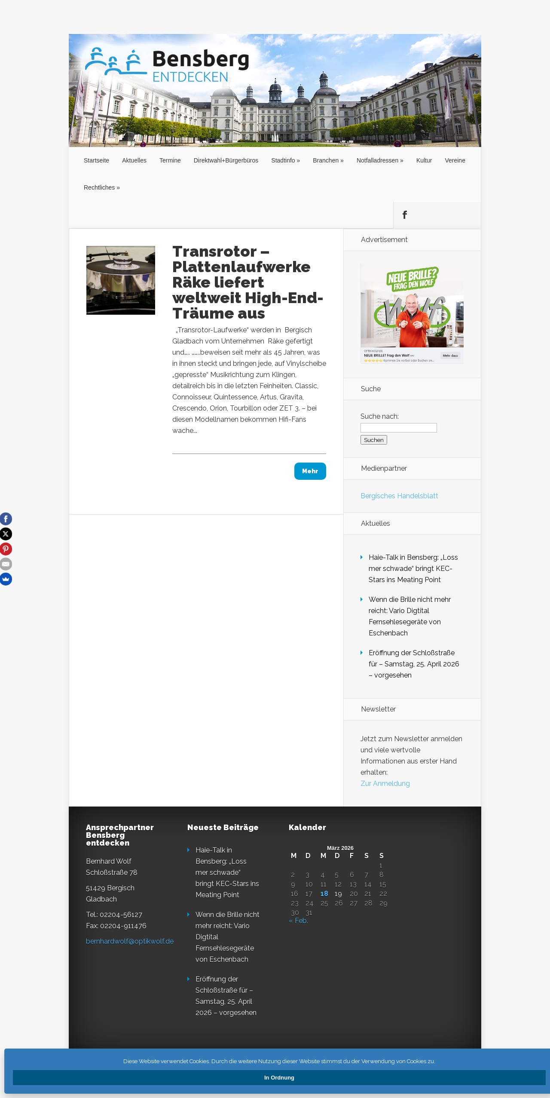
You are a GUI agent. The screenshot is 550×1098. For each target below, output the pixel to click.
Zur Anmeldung (385, 783)
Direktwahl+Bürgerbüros (226, 160)
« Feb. (298, 921)
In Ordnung (279, 1077)
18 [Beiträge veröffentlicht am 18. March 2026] (324, 893)
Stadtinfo (283, 160)
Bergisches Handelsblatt (399, 496)
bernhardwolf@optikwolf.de (130, 941)
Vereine (455, 160)
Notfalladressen (377, 160)
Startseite (96, 160)
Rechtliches (99, 187)
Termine (170, 160)
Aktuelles (134, 160)
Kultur (424, 160)
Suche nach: (380, 416)
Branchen (326, 160)
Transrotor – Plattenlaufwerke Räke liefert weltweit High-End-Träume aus (248, 282)
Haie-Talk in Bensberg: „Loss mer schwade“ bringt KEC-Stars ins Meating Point (413, 568)
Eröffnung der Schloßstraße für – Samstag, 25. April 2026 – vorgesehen (414, 664)
